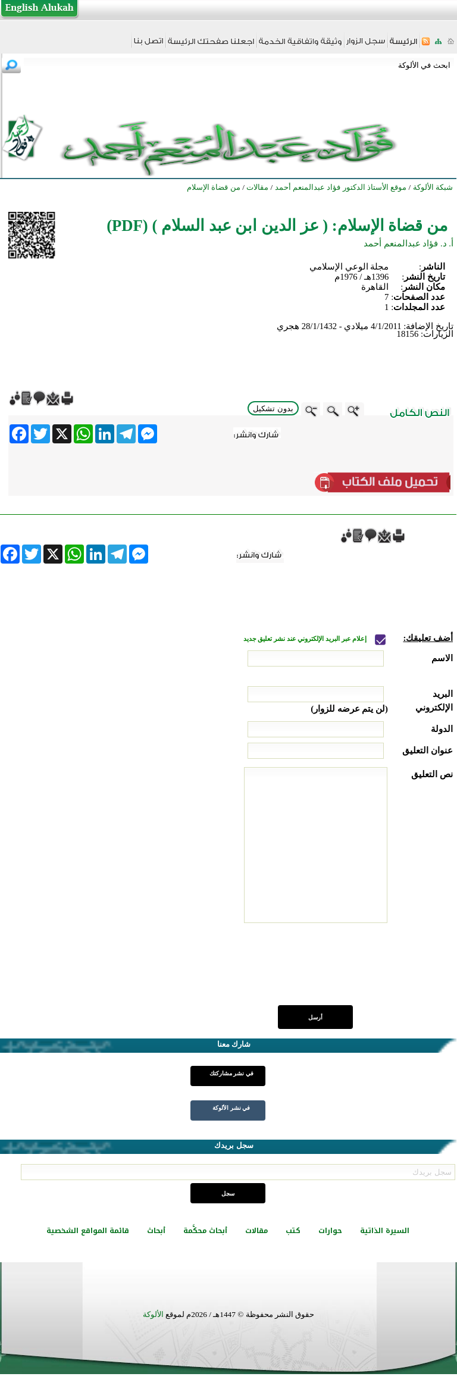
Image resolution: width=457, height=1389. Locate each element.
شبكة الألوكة (433, 187)
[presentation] (362, 970)
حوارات (330, 1230)
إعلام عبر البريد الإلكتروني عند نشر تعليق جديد (305, 639)
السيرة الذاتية (384, 1230)
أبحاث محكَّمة (205, 1230)
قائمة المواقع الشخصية (87, 1230)
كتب (293, 1230)
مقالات (256, 1230)
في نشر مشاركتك (231, 1073)
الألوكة (153, 1314)
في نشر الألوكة (231, 1108)
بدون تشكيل (273, 408)
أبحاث (156, 1230)
